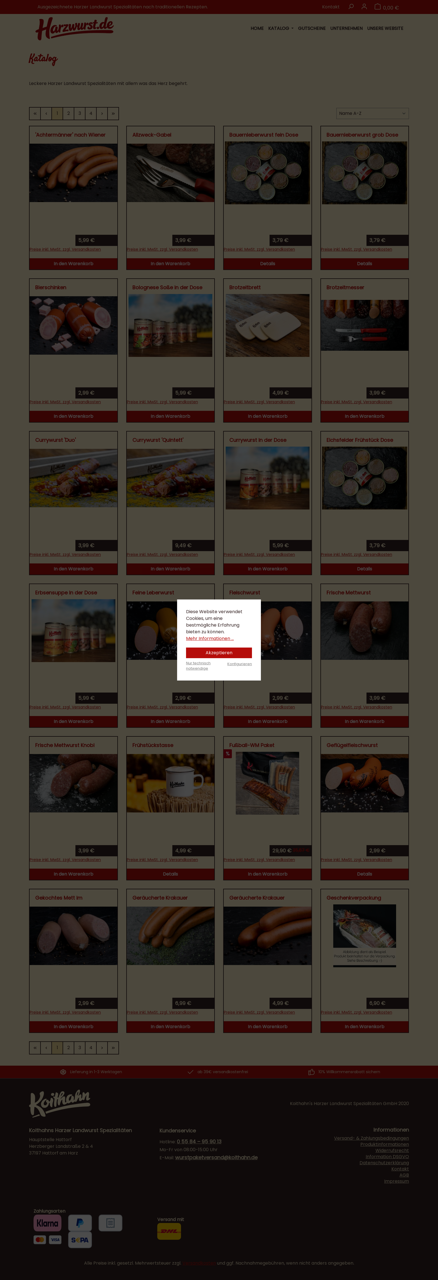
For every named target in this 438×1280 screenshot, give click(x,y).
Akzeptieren (219, 653)
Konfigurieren (239, 664)
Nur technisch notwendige (198, 666)
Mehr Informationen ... (210, 638)
